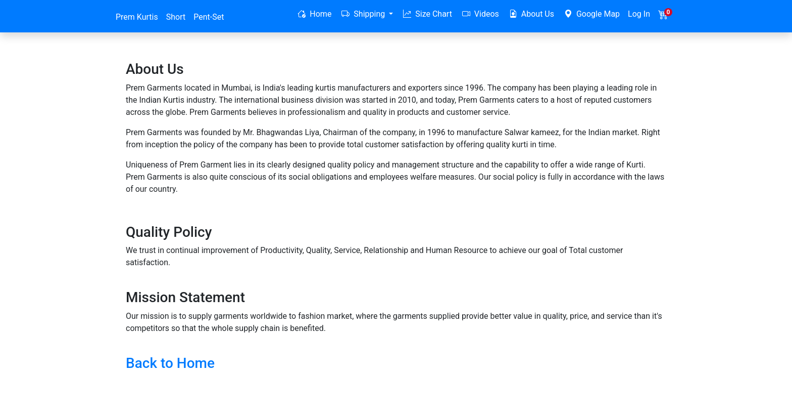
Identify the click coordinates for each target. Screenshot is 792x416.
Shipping (364, 14)
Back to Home (170, 363)
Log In (639, 14)
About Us (531, 14)
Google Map (592, 14)
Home (314, 14)
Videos (480, 14)
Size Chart (427, 14)
